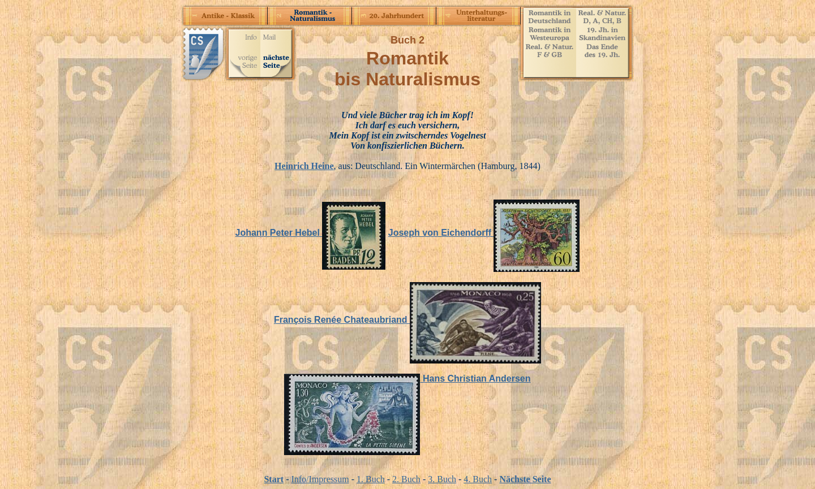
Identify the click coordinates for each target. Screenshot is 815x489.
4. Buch (478, 479)
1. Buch (371, 479)
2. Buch (406, 479)
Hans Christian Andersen (407, 378)
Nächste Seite (525, 479)
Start (274, 479)
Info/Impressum (320, 479)
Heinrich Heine (303, 166)
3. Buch (442, 479)
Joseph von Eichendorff (484, 232)
